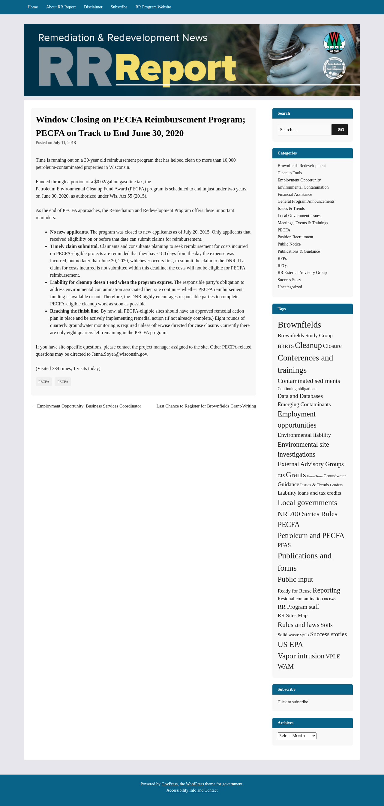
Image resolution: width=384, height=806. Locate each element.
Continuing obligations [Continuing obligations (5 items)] (297, 388)
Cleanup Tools (290, 173)
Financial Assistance (295, 194)
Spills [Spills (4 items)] (304, 635)
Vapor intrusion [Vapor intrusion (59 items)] (301, 656)
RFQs (283, 265)
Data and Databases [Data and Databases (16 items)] (300, 396)
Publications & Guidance (299, 251)
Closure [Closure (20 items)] (332, 346)
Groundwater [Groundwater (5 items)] (335, 475)
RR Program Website (153, 7)
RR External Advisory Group (302, 272)
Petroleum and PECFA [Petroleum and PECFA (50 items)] (311, 535)
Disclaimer (93, 7)
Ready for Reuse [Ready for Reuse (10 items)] (295, 591)
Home (33, 7)
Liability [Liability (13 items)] (287, 493)
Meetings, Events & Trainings (303, 223)
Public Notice (289, 244)
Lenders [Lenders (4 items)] (336, 485)
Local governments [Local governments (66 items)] (308, 502)
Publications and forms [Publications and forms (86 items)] (305, 561)
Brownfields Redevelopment (302, 165)
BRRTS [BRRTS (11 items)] (286, 346)
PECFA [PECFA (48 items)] (289, 524)
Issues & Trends (291, 208)
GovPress (170, 784)
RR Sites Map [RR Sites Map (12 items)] (293, 615)
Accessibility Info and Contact (192, 790)
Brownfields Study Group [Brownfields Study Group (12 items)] (305, 335)
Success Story (289, 280)
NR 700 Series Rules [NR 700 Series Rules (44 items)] (308, 514)
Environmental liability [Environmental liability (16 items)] (304, 435)
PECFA (43, 382)
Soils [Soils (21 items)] (326, 625)
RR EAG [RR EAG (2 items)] (330, 599)
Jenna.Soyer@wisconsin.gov (119, 354)
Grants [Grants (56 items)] (296, 475)
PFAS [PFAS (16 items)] (284, 545)
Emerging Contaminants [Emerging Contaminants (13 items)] (304, 404)
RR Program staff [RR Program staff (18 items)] (298, 606)
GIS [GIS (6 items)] (281, 475)
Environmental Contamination (303, 187)
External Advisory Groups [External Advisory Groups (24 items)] (311, 464)
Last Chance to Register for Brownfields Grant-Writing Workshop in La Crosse (206, 409)
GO (341, 129)
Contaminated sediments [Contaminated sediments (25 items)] (309, 380)
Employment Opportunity (299, 180)
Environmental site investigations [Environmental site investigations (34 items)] (303, 449)
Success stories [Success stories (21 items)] (328, 634)
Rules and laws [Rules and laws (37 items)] (299, 624)
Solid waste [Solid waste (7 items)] (288, 634)
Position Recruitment (296, 237)
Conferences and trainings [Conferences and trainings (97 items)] (305, 364)
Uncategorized (290, 287)
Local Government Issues (299, 215)
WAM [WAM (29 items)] (286, 666)
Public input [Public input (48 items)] (295, 579)
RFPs (282, 258)
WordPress (195, 784)
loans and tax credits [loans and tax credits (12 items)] (319, 493)
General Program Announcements (306, 201)
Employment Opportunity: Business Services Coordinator (86, 406)
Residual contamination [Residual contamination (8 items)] (300, 598)
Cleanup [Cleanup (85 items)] (308, 345)
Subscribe (119, 7)
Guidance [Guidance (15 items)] (288, 484)
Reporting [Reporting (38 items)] (326, 590)
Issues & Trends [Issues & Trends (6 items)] (314, 484)
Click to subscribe (293, 702)
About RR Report (61, 7)
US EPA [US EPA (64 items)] (290, 644)
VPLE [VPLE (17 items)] (333, 656)
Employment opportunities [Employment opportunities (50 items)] (297, 419)
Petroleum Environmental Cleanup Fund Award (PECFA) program (100, 188)
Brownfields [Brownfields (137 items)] (299, 324)
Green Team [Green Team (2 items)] (314, 476)
